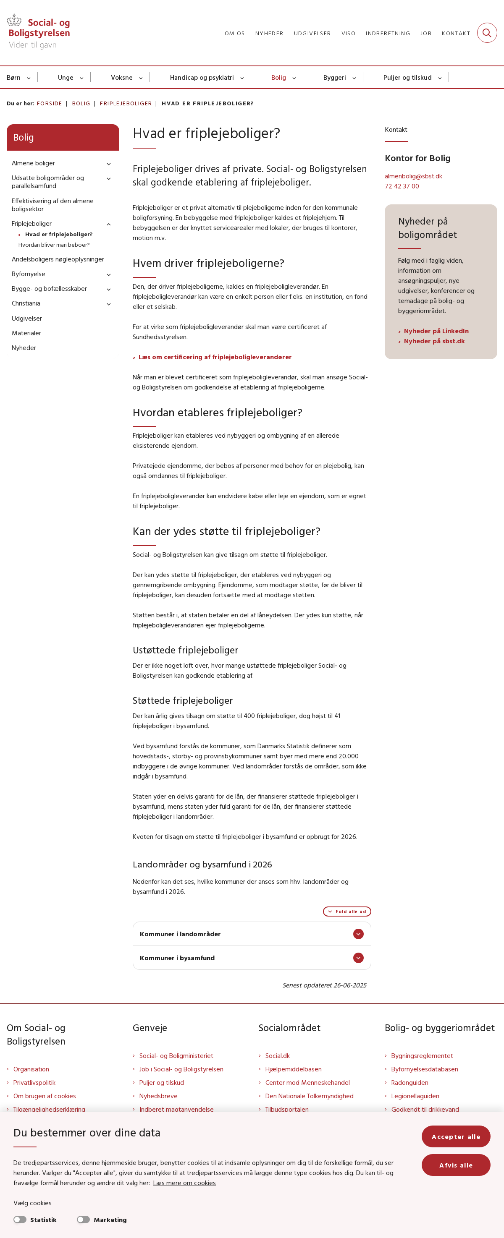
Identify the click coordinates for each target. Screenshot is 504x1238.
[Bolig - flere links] (294, 77)
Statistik (43, 1219)
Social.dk (277, 1055)
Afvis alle (456, 1165)
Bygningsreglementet (422, 1055)
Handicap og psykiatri (202, 77)
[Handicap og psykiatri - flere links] (242, 77)
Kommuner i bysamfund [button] (177, 957)
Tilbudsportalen (287, 1109)
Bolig (278, 77)
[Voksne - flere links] (141, 77)
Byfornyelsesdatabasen (424, 1069)
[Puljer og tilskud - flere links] (440, 77)
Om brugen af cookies (44, 1096)
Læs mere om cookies (184, 1182)
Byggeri (334, 77)
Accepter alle (456, 1136)
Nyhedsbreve (158, 1096)
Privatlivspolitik (34, 1082)
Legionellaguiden (415, 1096)
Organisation (31, 1069)
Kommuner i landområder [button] (180, 934)
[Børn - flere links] (29, 77)
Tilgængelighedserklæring (49, 1109)
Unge (66, 77)
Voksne (122, 77)
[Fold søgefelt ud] (487, 33)
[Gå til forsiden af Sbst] (35, 32)
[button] (106, 163)
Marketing (110, 1219)
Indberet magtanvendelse (176, 1109)
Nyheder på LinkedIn (437, 330)
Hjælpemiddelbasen (293, 1069)
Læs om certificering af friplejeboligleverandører (215, 357)
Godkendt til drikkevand (425, 1109)
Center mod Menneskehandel (307, 1082)
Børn (14, 77)
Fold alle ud (351, 911)
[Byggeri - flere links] (354, 77)
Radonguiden (409, 1082)
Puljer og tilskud (407, 77)
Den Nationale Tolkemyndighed (309, 1096)
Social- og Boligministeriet (176, 1055)
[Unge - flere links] (82, 77)
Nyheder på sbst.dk (434, 341)
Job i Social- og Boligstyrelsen (181, 1069)
